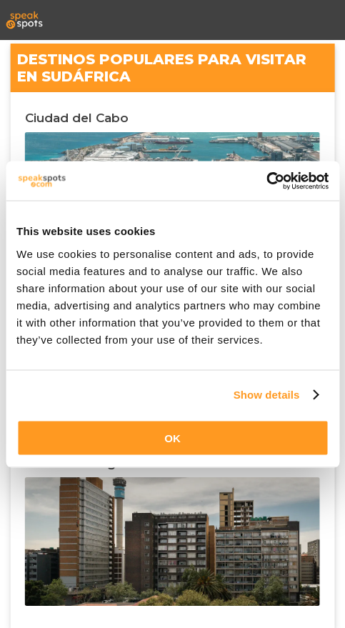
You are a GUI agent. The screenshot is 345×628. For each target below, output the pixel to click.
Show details (267, 395)
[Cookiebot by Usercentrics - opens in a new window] (266, 180)
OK (172, 438)
